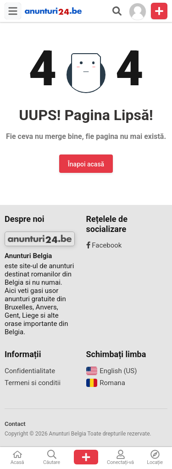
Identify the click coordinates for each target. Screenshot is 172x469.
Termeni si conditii (33, 383)
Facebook (104, 245)
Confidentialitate (30, 371)
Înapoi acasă (86, 164)
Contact (15, 423)
